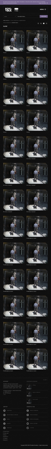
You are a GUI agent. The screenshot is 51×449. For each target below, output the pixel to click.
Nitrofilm (7, 427)
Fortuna (4, 52)
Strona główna (6, 20)
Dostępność (5, 440)
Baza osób (5, 433)
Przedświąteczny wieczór (8, 238)
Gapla (6, 419)
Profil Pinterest (32, 414)
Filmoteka (7, 410)
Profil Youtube (32, 423)
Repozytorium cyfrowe (10, 414)
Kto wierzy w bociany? (31, 158)
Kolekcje (4, 434)
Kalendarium (5, 436)
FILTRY (5, 26)
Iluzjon (6, 423)
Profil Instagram (32, 419)
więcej (4, 394)
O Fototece (5, 438)
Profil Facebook (32, 410)
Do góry (45, 379)
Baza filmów (6, 431)
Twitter (30, 427)
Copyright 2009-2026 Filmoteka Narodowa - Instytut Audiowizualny (34, 445)
